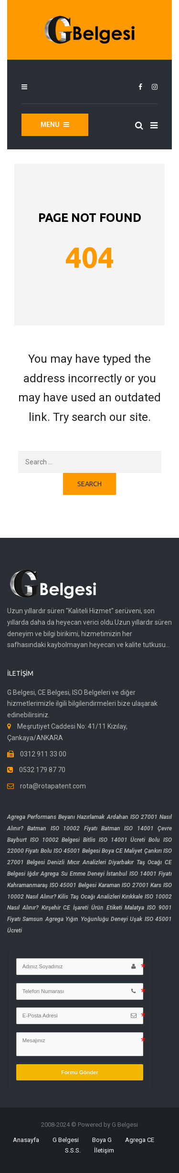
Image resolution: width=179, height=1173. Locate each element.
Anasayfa (26, 1139)
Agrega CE (139, 1139)
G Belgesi (66, 1139)
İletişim (104, 1150)
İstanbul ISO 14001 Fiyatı (139, 873)
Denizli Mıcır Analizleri (76, 862)
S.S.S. (73, 1150)
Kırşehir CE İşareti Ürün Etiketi (82, 907)
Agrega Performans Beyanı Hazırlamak (56, 817)
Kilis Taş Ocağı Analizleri (89, 896)
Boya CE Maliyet (122, 851)
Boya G (102, 1139)
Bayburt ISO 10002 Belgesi (43, 840)
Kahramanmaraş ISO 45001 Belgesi (51, 885)
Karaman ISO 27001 (123, 885)
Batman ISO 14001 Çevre (136, 828)
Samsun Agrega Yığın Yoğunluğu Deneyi (75, 919)
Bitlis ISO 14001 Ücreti (114, 840)
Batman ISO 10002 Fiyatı (62, 828)
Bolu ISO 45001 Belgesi (70, 851)
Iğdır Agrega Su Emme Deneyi (66, 873)
